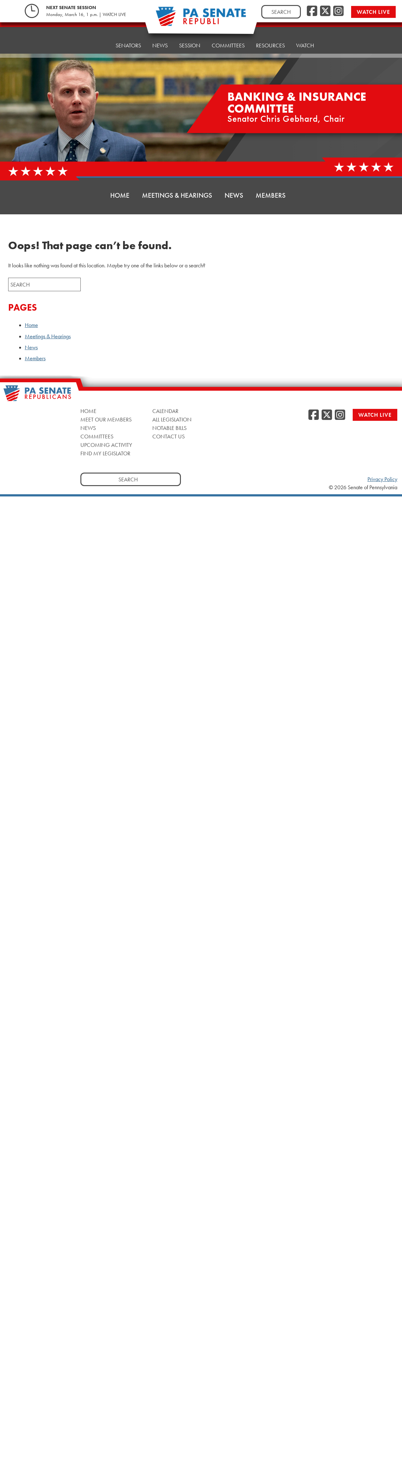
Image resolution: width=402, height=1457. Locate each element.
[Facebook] (312, 11)
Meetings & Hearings (177, 195)
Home (96, 39)
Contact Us (168, 436)
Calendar (165, 411)
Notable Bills (169, 427)
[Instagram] (338, 11)
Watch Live (373, 11)
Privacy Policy (382, 479)
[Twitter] (325, 11)
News (160, 36)
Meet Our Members (106, 419)
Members (270, 195)
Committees (96, 436)
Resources (270, 31)
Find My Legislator (105, 453)
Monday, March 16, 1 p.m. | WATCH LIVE (86, 14)
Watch (305, 30)
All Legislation (172, 419)
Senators (128, 38)
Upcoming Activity (106, 444)
